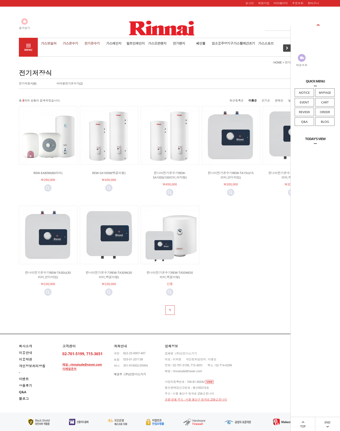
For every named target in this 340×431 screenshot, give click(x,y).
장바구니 (313, 3)
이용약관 (25, 359)
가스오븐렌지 (157, 43)
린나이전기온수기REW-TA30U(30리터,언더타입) (48, 274)
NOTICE (304, 92)
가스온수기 (70, 43)
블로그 (24, 398)
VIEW (209, 382)
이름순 (252, 100)
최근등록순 (237, 100)
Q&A (304, 121)
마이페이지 (281, 3)
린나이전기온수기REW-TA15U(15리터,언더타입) (231, 175)
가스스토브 (266, 43)
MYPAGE (325, 92)
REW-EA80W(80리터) (48, 173)
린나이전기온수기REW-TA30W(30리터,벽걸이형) (109, 274)
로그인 (249, 3)
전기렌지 (179, 43)
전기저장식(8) (27, 83)
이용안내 (25, 352)
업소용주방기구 (222, 43)
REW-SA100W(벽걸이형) (109, 173)
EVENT (304, 102)
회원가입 (263, 3)
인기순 (266, 100)
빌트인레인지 (135, 43)
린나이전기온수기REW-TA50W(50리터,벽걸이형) (170, 274)
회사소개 (25, 346)
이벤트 (24, 379)
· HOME (277, 62)
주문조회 (297, 3)
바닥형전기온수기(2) (70, 83)
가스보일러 (48, 43)
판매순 (279, 100)
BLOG (325, 121)
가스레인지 (114, 43)
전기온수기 (92, 43)
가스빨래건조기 (244, 43)
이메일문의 (69, 369)
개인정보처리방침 (32, 366)
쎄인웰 (200, 43)
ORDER (325, 112)
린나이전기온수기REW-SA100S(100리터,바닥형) (170, 175)
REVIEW (304, 112)
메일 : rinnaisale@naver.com (82, 365)
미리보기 (48, 188)
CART (325, 102)
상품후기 (25, 385)
